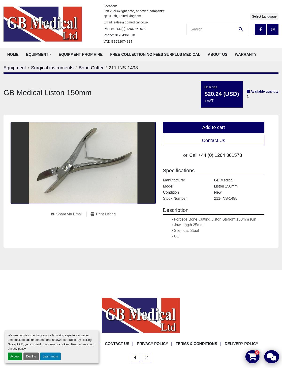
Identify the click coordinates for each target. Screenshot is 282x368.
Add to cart (213, 127)
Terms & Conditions (196, 344)
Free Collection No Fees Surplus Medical (155, 54)
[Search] (214, 29)
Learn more (50, 356)
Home (13, 54)
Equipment (37, 54)
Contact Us (213, 140)
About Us (218, 54)
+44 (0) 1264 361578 (130, 29)
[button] (38, 54)
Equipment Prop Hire (81, 54)
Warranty (245, 54)
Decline (31, 356)
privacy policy (17, 348)
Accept (14, 356)
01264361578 (125, 35)
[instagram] (272, 29)
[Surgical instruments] (52, 67)
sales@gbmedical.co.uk (131, 22)
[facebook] (260, 29)
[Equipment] (15, 67)
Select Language (264, 16)
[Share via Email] (68, 214)
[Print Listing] (103, 214)
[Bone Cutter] (91, 67)
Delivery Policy (241, 344)
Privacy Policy (152, 344)
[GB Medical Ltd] (141, 315)
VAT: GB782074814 (118, 41)
